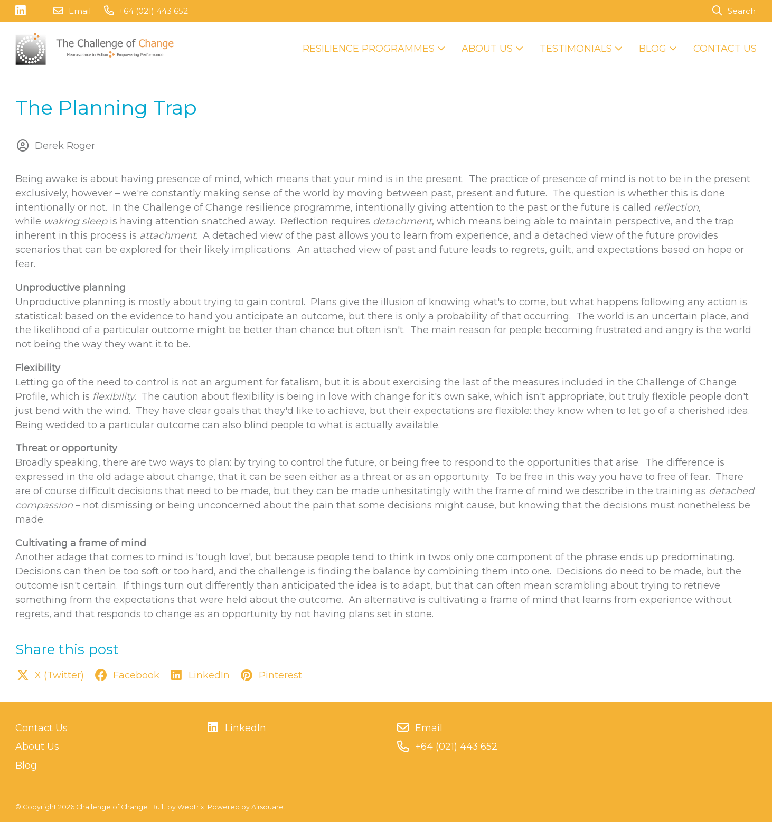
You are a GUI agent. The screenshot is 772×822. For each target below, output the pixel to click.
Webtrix (190, 807)
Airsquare (267, 807)
